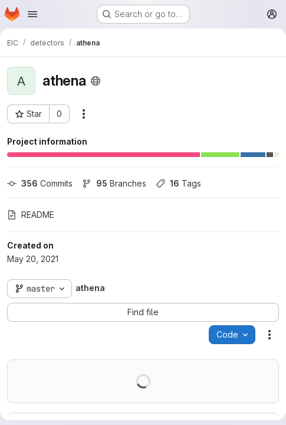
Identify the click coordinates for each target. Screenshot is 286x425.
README (30, 215)
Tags (178, 183)
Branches (114, 183)
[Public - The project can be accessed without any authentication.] (95, 81)
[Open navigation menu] (32, 14)
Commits (40, 183)
